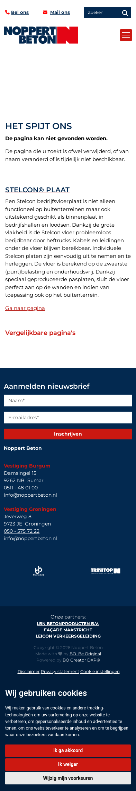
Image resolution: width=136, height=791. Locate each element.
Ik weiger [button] (68, 764)
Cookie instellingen (100, 671)
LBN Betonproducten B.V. (68, 623)
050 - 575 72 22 (21, 531)
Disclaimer (29, 671)
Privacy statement (60, 671)
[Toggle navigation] (126, 35)
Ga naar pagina (25, 308)
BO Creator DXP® (81, 660)
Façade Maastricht (68, 629)
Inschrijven (68, 434)
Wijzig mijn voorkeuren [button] (68, 778)
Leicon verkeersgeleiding (68, 636)
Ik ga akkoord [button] (68, 750)
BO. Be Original (85, 653)
